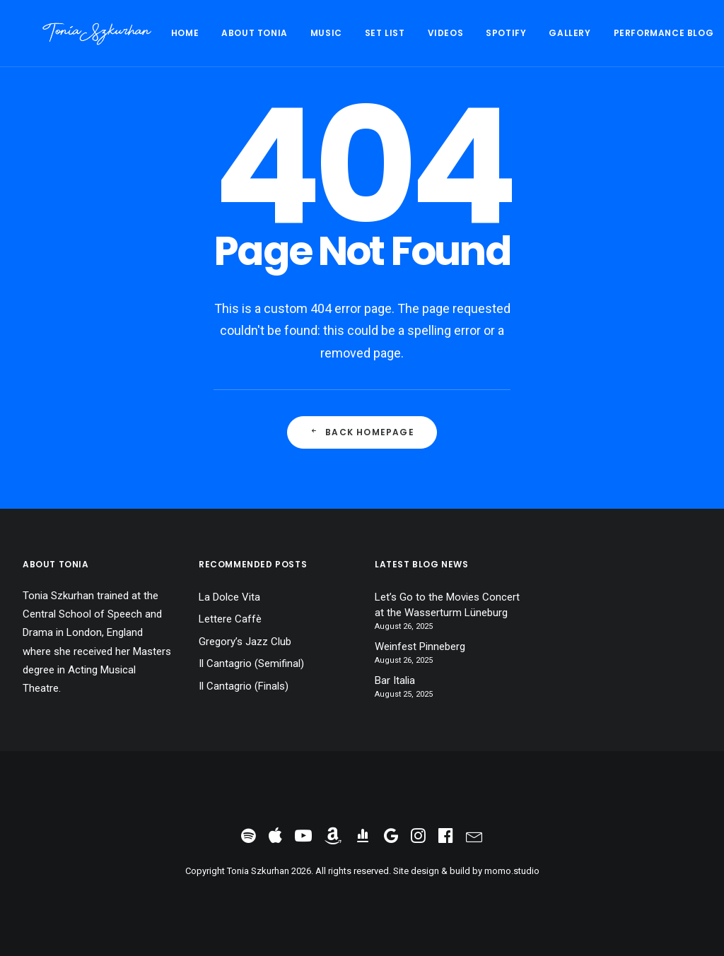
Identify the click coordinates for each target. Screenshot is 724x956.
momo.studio (511, 871)
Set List (345, 33)
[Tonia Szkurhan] (77, 33)
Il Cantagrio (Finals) (243, 686)
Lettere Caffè (230, 619)
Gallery (530, 33)
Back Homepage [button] (362, 432)
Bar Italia (395, 680)
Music (287, 33)
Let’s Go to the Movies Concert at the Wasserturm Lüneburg (447, 605)
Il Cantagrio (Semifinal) (251, 663)
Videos (406, 33)
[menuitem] (150, 33)
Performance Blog (624, 33)
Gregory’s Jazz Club (245, 641)
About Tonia (215, 33)
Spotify (466, 33)
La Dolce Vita (229, 597)
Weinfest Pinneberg (420, 646)
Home (145, 33)
